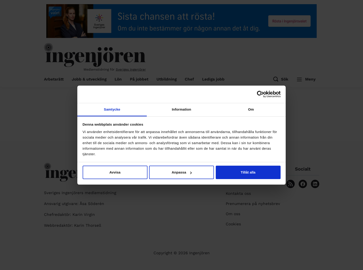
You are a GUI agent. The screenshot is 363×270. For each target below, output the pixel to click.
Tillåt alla (248, 172)
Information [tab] (181, 109)
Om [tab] (251, 109)
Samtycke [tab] (112, 109)
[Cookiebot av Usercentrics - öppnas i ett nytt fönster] (260, 94)
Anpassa (182, 172)
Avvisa (115, 172)
